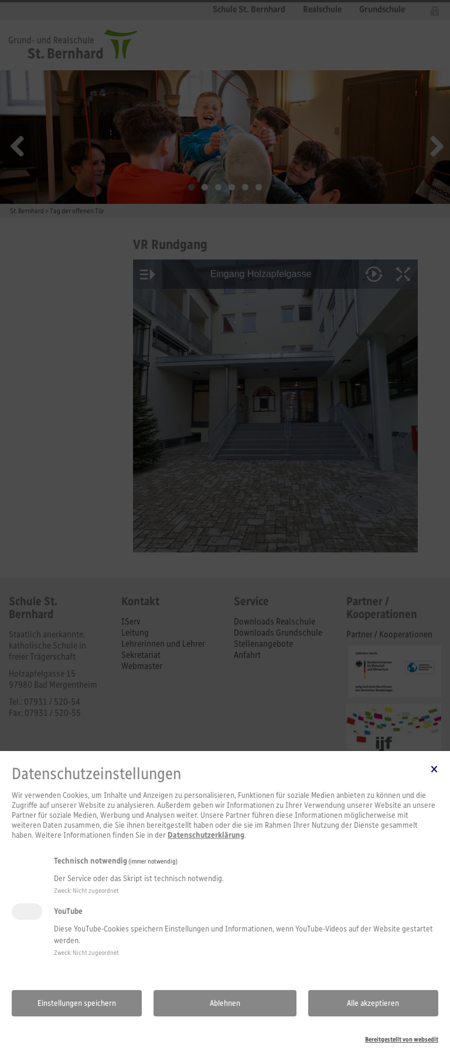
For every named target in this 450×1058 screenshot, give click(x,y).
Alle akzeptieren (373, 1003)
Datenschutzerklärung (206, 835)
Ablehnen (225, 1003)
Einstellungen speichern (77, 1003)
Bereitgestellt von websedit (401, 1039)
